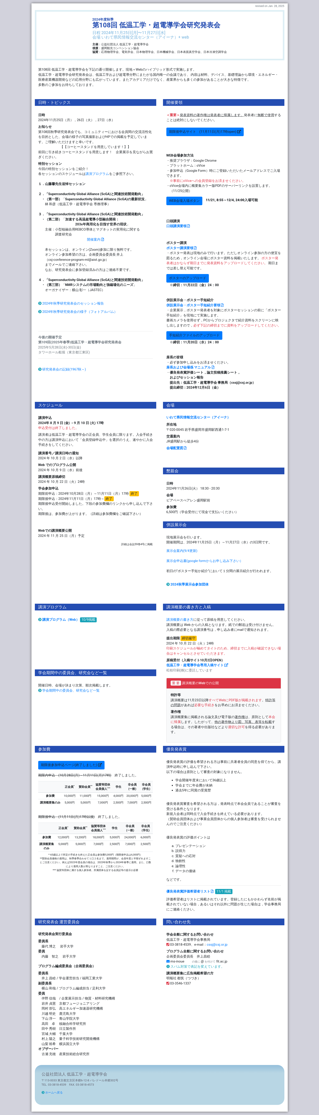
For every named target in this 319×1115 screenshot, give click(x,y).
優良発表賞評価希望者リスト (190, 891)
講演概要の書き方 (179, 620)
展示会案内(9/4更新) (183, 551)
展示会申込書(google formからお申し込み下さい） (204, 561)
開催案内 (95, 239)
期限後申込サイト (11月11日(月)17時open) (205, 132)
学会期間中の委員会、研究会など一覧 (69, 690)
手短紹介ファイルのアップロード (194, 335)
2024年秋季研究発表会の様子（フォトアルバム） (77, 312)
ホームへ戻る (52, 1092)
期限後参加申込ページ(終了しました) (71, 765)
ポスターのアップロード (187, 278)
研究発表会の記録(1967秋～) (62, 369)
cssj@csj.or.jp (217, 945)
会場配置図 (176, 448)
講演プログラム (97, 174)
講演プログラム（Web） (58, 620)
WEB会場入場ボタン (184, 201)
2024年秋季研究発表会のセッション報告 (71, 303)
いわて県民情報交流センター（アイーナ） (198, 417)
